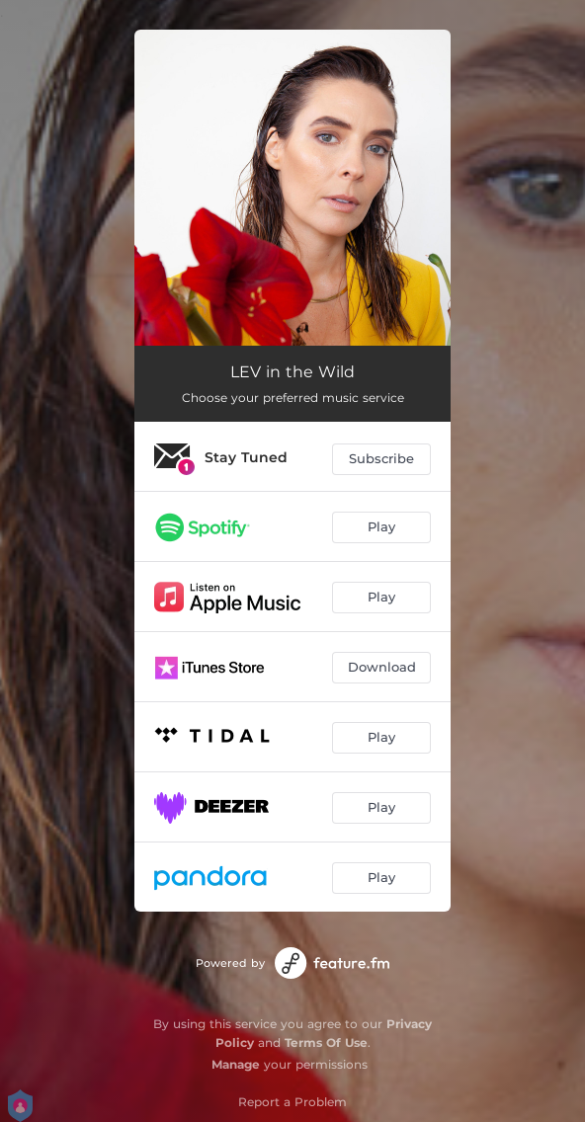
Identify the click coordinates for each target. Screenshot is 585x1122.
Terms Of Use (326, 1042)
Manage (235, 1064)
